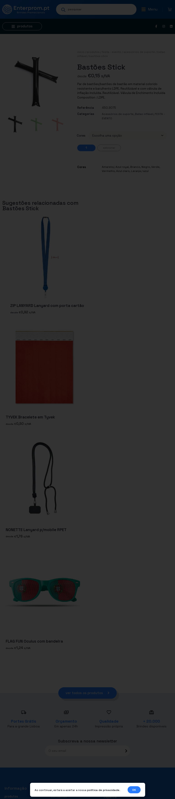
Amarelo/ (108, 167)
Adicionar (109, 147)
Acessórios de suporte (139, 52)
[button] (149, 9)
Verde (155, 167)
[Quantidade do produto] (86, 148)
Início (81, 52)
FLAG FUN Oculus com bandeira (34, 641)
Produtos (93, 52)
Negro (146, 167)
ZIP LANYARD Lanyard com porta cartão (47, 305)
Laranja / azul (140, 171)
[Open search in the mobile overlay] (96, 9)
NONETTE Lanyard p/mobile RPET (36, 529)
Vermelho (108, 171)
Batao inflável (144, 114)
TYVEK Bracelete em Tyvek (30, 417)
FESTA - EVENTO (111, 52)
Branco (135, 167)
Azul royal (122, 167)
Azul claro (123, 171)
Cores (81, 135)
